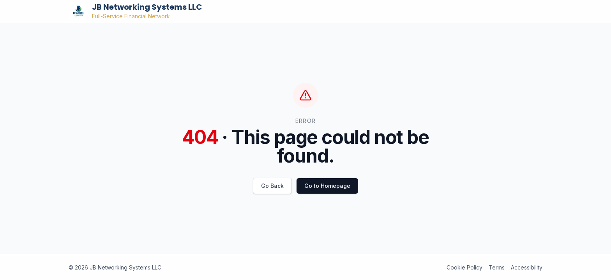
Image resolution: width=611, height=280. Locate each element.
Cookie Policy (464, 267)
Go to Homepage (327, 185)
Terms (497, 267)
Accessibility (526, 267)
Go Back (272, 185)
